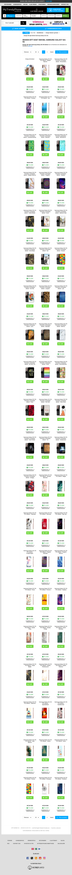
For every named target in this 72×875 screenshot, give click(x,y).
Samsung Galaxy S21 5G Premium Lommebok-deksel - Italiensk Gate (61, 212)
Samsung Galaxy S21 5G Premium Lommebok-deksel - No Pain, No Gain (30, 363)
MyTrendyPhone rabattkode (45, 843)
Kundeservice (17, 4)
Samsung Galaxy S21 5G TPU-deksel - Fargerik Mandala (45, 552)
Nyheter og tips (28, 843)
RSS (8, 843)
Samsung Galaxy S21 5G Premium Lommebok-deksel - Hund (45, 212)
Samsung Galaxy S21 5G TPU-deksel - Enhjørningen (30, 552)
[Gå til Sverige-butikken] (36, 849)
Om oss (25, 4)
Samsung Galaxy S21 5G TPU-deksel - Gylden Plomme (61, 665)
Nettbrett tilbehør (34, 16)
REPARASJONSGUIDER (53, 4)
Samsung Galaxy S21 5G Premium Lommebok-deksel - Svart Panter (30, 438)
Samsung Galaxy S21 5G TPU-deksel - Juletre (45, 740)
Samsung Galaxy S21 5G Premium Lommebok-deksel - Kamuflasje (30, 249)
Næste (51, 52)
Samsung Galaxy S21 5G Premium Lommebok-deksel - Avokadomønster (30, 136)
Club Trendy (33, 4)
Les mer (30, 46)
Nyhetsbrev (42, 4)
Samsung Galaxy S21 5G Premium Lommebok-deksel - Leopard (45, 287)
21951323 (58, 828)
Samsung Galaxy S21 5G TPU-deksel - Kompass (45, 778)
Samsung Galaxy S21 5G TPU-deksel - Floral (30, 589)
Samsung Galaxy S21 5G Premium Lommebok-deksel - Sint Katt (45, 401)
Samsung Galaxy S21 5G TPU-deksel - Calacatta (30, 513)
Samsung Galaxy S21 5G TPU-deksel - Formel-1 (45, 589)
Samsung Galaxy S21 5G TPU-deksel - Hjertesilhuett (45, 703)
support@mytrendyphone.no (41, 828)
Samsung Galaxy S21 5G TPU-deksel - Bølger (61, 475)
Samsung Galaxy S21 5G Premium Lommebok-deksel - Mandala (45, 325)
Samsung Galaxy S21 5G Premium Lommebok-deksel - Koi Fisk (30, 287)
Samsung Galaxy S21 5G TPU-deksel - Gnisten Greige (45, 628)
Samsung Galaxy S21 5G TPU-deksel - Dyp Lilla (61, 513)
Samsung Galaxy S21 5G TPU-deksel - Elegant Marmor (45, 60)
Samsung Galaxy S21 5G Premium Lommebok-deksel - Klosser (61, 249)
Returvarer (7, 4)
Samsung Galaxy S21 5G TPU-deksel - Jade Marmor (30, 741)
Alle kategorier (9, 16)
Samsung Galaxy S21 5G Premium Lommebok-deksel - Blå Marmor (61, 136)
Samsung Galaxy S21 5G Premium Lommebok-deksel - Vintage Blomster (30, 476)
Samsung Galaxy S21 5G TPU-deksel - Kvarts (61, 97)
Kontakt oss (65, 4)
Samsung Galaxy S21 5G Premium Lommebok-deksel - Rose (30, 401)
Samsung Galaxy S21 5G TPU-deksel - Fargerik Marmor (61, 552)
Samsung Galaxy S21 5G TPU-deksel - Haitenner (30, 702)
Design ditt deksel (29, 59)
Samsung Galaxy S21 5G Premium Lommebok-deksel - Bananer (45, 136)
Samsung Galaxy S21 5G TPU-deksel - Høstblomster (61, 703)
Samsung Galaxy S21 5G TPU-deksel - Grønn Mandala (61, 628)
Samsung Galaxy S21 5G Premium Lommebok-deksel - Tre (45, 438)
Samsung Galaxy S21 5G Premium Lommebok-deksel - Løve (30, 325)
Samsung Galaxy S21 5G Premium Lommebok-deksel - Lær (61, 287)
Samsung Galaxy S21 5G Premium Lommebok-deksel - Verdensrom (61, 438)
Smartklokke (51, 15)
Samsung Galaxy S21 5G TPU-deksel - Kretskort (61, 778)
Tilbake (27, 32)
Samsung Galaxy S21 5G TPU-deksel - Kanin (61, 740)
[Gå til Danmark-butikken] (33, 849)
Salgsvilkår (61, 843)
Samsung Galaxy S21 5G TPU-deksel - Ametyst (30, 97)
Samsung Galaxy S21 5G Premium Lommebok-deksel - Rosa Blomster (61, 363)
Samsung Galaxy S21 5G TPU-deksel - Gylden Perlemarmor (45, 665)
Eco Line (65, 16)
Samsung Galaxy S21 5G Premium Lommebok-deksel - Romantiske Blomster (61, 60)
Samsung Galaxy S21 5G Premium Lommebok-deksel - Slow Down (61, 401)
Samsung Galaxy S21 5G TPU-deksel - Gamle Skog (30, 628)
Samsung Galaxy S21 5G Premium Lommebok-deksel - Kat (45, 249)
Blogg (62, 840)
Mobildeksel (19, 15)
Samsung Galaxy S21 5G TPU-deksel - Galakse (61, 589)
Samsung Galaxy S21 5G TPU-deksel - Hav (45, 97)
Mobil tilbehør (26, 16)
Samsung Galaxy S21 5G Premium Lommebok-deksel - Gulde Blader (30, 212)
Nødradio (44, 15)
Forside (10, 840)
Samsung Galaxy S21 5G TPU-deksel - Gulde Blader (30, 665)
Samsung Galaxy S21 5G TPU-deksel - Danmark (45, 513)
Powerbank (58, 15)
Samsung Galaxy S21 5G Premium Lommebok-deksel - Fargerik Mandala (45, 174)
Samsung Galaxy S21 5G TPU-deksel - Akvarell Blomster (45, 476)
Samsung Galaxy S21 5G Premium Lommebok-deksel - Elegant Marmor (30, 174)
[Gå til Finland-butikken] (39, 849)
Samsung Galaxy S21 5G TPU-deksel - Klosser (30, 778)
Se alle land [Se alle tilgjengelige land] (36, 853)
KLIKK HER (49, 1)
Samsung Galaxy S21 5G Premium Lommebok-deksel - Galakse (61, 174)
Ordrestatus (31, 840)
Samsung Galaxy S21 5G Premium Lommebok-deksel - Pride (45, 363)
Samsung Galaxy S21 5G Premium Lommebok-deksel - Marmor (61, 325)
